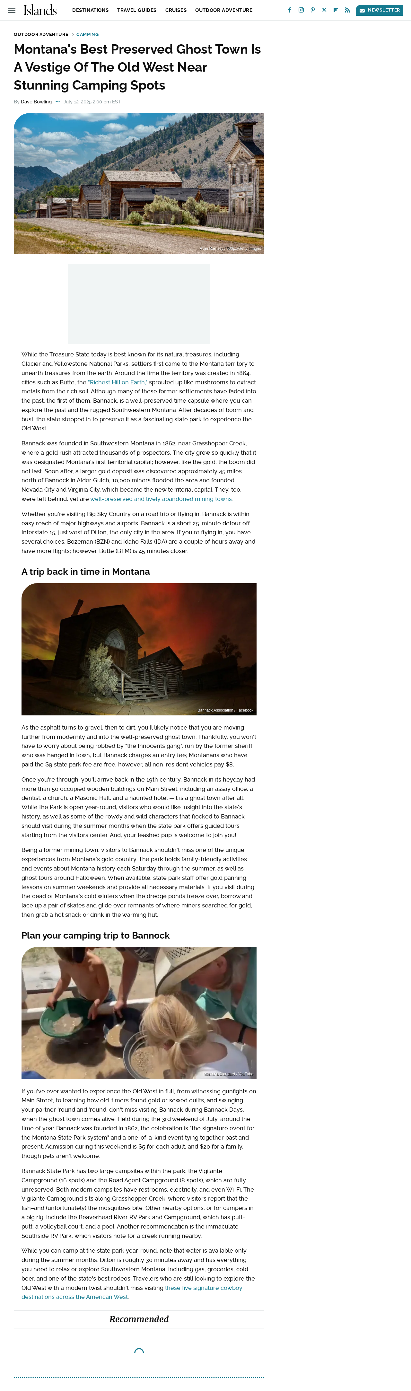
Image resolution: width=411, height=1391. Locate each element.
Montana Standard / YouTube (228, 1074)
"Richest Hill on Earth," (117, 382)
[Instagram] (301, 11)
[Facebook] (289, 11)
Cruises (176, 10)
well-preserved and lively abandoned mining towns (161, 498)
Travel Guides (137, 10)
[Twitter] (324, 11)
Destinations (90, 10)
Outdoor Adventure (223, 10)
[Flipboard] (336, 11)
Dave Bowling (36, 102)
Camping (87, 34)
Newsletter (379, 10)
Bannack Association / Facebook (225, 710)
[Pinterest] (313, 11)
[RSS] (347, 11)
